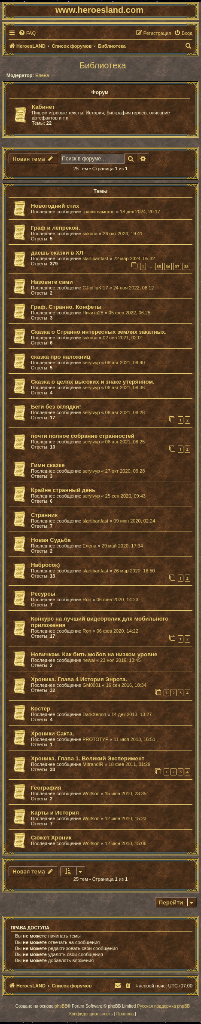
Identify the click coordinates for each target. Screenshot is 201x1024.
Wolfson (91, 793)
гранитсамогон (98, 211)
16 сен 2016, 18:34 (126, 685)
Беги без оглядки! (56, 406)
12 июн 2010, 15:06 (125, 843)
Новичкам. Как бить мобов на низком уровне (94, 654)
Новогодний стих (55, 206)
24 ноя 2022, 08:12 (133, 287)
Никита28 (92, 312)
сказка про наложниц (60, 357)
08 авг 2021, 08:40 (125, 362)
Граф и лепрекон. (55, 227)
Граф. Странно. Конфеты (66, 307)
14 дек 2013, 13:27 (131, 714)
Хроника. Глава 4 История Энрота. (79, 679)
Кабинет (43, 107)
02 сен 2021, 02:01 (123, 337)
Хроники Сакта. (52, 733)
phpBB (61, 1006)
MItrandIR (92, 764)
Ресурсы (43, 593)
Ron (86, 599)
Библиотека (102, 65)
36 (168, 266)
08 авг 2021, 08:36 (125, 387)
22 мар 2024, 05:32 (134, 258)
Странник (44, 515)
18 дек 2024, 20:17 (140, 211)
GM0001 (91, 685)
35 (159, 266)
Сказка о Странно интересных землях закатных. (99, 332)
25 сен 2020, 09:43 (125, 495)
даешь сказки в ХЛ (57, 252)
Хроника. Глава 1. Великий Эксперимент (87, 758)
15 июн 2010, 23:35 (125, 793)
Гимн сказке (48, 465)
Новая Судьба (51, 540)
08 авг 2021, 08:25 (125, 441)
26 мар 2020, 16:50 (134, 570)
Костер (40, 708)
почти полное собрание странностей (82, 436)
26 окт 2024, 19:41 (123, 233)
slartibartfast (95, 258)
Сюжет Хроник (51, 837)
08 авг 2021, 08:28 (125, 412)
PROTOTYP (95, 739)
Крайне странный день (63, 490)
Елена (42, 75)
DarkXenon (94, 714)
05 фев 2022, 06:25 (129, 312)
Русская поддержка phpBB (163, 1006)
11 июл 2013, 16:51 (134, 739)
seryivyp (91, 362)
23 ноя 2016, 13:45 (120, 660)
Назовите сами (52, 282)
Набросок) (45, 565)
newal (88, 660)
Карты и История (55, 812)
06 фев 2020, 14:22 (117, 630)
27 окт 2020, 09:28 (125, 471)
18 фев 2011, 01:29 (129, 764)
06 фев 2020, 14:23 (117, 599)
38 (186, 266)
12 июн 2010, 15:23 (125, 818)
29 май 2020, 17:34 (122, 545)
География (46, 787)
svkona (89, 233)
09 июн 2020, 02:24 (134, 520)
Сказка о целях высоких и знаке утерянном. (93, 381)
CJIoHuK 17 (95, 287)
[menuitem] (27, 33)
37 (177, 266)
